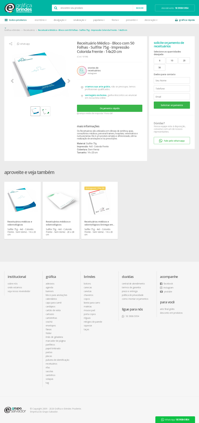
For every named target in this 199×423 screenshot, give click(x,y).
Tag (47, 382)
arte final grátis (167, 308)
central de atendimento (133, 283)
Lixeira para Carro (92, 302)
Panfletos (50, 344)
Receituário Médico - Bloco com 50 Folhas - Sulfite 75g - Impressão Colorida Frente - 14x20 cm (82, 30)
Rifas (48, 367)
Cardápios (50, 306)
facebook (166, 283)
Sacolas (49, 371)
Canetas (88, 291)
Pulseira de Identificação (57, 359)
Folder (48, 333)
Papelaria (99, 19)
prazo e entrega (130, 291)
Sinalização (79, 19)
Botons (87, 283)
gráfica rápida (185, 20)
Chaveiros (88, 295)
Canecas (88, 287)
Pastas (49, 352)
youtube (166, 291)
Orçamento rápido (110, 108)
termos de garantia (131, 287)
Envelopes (51, 325)
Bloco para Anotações (56, 295)
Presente (132, 19)
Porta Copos (90, 314)
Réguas (87, 317)
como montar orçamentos (135, 298)
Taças (86, 329)
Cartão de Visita (53, 310)
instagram (166, 287)
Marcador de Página (56, 340)
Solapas (49, 378)
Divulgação (60, 19)
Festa (115, 19)
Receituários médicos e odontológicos (19, 223)
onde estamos (15, 287)
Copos (87, 298)
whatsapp (23, 43)
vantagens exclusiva (95, 95)
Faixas (48, 329)
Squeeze (88, 325)
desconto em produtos (171, 312)
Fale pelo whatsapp (172, 141)
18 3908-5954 (130, 316)
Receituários (29, 30)
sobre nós (12, 283)
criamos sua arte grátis (97, 86)
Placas (49, 356)
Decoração (151, 19)
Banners (50, 291)
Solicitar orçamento (172, 105)
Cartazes (50, 314)
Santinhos (50, 375)
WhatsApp (175, 419)
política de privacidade (132, 295)
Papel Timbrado (53, 348)
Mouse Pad (89, 310)
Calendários (51, 298)
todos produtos (16, 21)
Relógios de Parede (93, 321)
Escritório (41, 19)
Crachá (49, 321)
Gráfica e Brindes (12, 30)
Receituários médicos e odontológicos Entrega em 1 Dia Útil (98, 224)
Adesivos (50, 283)
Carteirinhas (51, 317)
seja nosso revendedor (19, 291)
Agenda (49, 287)
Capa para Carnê (54, 302)
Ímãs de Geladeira (54, 336)
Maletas (88, 306)
